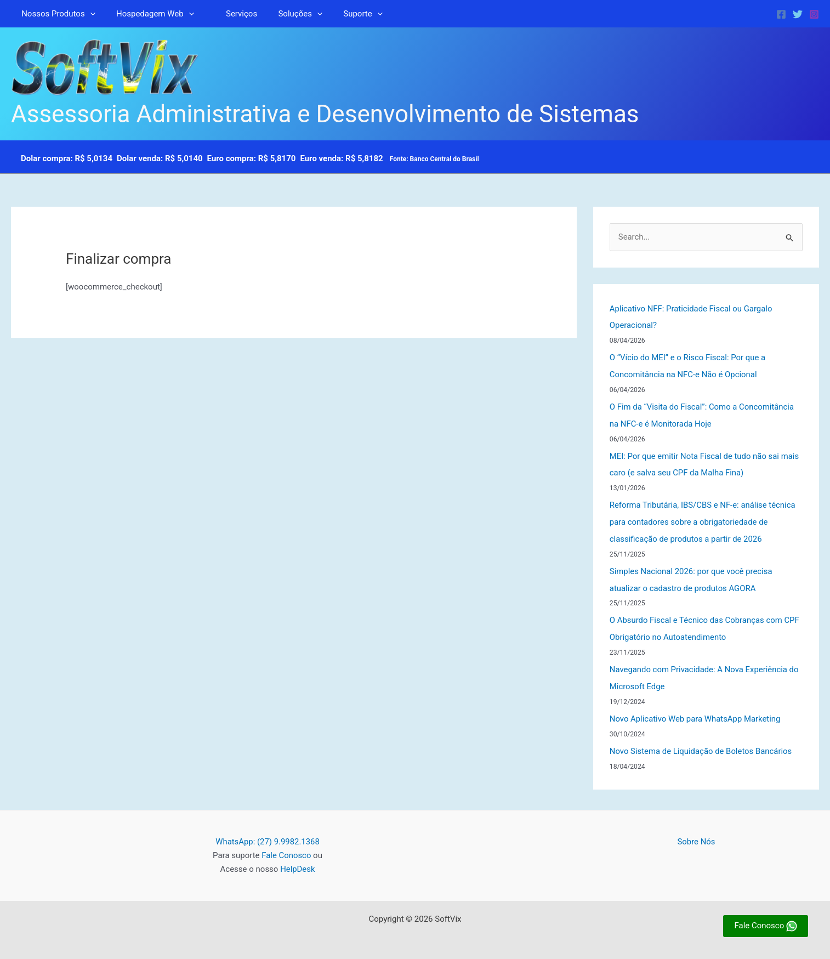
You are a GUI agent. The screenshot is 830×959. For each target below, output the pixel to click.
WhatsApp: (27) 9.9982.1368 (267, 834)
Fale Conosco (286, 848)
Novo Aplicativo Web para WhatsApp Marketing (696, 712)
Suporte (342, 13)
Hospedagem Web (148, 13)
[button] (88, 13)
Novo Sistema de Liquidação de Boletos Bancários (701, 743)
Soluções (284, 13)
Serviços (230, 14)
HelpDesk (297, 861)
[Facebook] (781, 14)
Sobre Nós (696, 834)
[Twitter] (798, 14)
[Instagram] (814, 14)
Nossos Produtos (56, 13)
